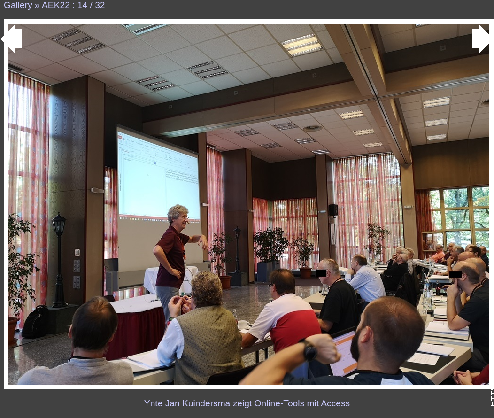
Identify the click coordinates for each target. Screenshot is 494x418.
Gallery (18, 5)
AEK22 (56, 5)
